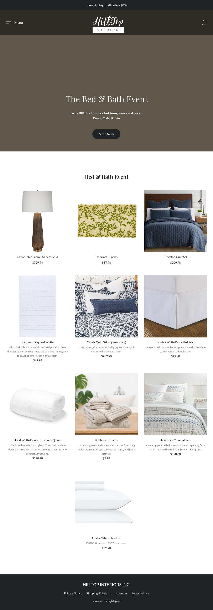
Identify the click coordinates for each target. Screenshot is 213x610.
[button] (108, 22)
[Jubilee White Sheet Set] (106, 512)
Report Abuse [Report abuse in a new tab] (140, 593)
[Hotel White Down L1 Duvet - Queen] (37, 418)
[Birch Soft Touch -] (106, 418)
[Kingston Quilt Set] (175, 229)
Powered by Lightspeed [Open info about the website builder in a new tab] (106, 601)
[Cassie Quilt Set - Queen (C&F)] (106, 320)
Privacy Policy (73, 593)
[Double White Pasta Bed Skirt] (175, 320)
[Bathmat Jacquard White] (37, 320)
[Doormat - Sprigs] (106, 229)
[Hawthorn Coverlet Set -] (175, 418)
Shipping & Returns (99, 593)
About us (121, 593)
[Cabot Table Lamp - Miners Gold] (37, 229)
